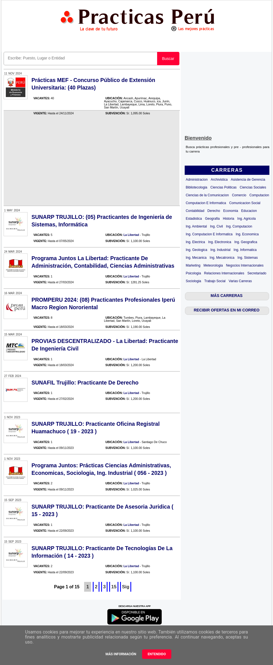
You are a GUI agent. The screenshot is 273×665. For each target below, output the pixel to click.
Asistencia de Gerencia (248, 180)
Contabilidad (195, 211)
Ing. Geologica (196, 250)
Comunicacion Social (244, 203)
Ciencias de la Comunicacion (207, 195)
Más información (121, 654)
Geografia (212, 219)
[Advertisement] (227, 92)
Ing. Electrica (195, 242)
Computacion (259, 195)
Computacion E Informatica (206, 203)
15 (113, 586)
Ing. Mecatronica (222, 258)
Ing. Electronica (219, 242)
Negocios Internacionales (245, 265)
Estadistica (194, 219)
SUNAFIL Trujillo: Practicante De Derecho (84, 382)
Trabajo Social (214, 281)
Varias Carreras (240, 281)
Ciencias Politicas (223, 187)
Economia (230, 211)
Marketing (193, 265)
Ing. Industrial (220, 250)
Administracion (197, 180)
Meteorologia (213, 265)
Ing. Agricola (246, 219)
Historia (228, 219)
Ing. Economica (247, 234)
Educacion (249, 211)
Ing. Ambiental (196, 226)
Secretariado (256, 273)
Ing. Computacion (239, 226)
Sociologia (193, 281)
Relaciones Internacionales (224, 273)
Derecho (214, 211)
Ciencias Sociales (253, 187)
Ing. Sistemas (248, 258)
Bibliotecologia (196, 187)
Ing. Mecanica (196, 258)
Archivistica (219, 180)
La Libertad (131, 234)
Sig (125, 586)
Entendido (157, 654)
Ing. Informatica (245, 250)
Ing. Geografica (245, 242)
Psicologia (193, 273)
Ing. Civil (216, 226)
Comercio (239, 195)
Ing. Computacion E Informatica (209, 234)
